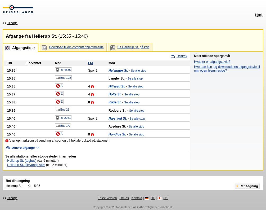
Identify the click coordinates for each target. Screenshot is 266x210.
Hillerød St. (117, 86)
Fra (90, 63)
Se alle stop (138, 70)
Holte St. (115, 94)
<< (10, 23)
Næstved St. (118, 118)
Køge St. (115, 102)
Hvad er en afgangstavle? (212, 62)
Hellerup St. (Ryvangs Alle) (26, 165)
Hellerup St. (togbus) (21, 161)
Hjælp (259, 15)
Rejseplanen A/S (127, 207)
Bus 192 (63, 78)
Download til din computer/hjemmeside (76, 47)
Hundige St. (117, 134)
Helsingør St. (118, 70)
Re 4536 (63, 70)
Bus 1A (63, 126)
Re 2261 (63, 118)
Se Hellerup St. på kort (133, 47)
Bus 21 (62, 110)
